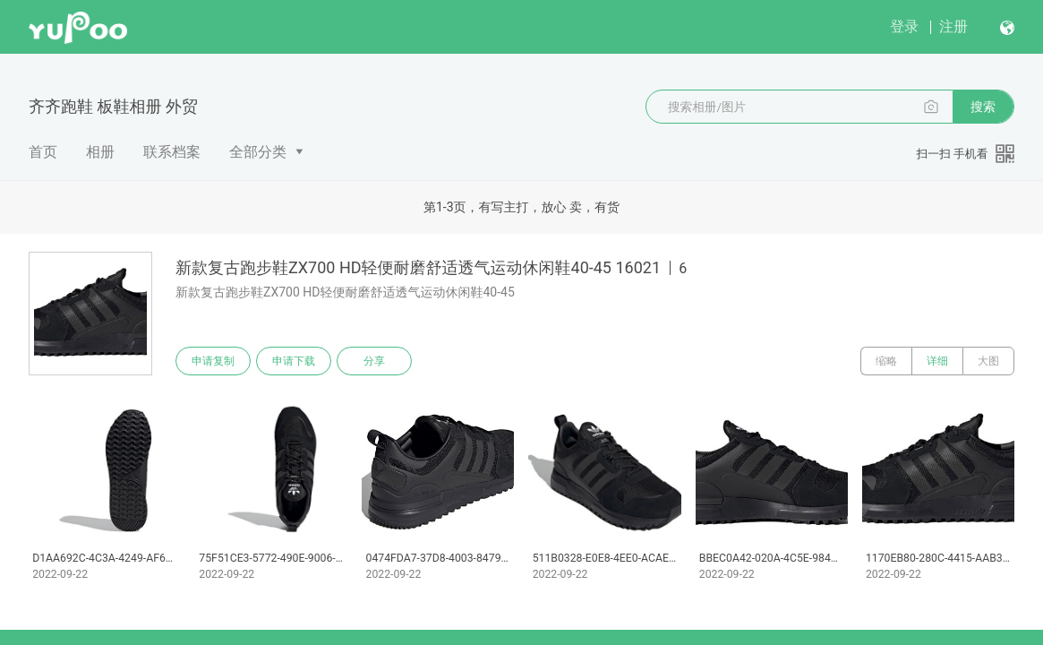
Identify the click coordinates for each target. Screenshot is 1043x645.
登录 (904, 26)
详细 (937, 361)
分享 (374, 361)
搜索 (983, 106)
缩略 (886, 361)
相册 (100, 151)
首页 (43, 151)
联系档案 (172, 151)
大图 (988, 361)
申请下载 (293, 361)
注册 (953, 26)
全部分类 (257, 151)
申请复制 (213, 361)
